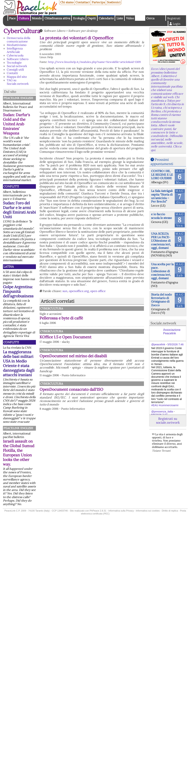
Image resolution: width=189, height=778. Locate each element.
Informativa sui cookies (148, 510)
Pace (12, 18)
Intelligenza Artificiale (15, 50)
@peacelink (158, 344)
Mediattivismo (16, 45)
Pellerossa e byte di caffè (61, 318)
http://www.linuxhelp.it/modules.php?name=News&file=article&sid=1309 (94, 62)
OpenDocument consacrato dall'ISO (71, 389)
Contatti (12, 73)
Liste (119, 18)
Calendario (106, 18)
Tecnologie (14, 62)
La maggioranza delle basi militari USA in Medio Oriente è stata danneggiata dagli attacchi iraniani (18, 363)
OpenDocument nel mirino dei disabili (73, 355)
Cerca (150, 18)
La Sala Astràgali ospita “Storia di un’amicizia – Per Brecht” (162, 196)
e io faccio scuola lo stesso (161, 215)
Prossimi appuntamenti (162, 161)
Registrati (173, 18)
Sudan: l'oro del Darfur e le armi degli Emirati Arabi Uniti (19, 210)
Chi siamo (67, 2)
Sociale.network (163, 323)
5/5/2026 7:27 (159, 414)
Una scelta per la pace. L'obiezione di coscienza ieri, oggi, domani (162, 271)
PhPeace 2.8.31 (98, 510)
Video (130, 18)
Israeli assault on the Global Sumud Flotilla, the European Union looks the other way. (18, 453)
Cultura (24, 18)
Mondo (37, 18)
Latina (8, 266)
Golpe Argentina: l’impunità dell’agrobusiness (18, 291)
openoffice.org (79, 291)
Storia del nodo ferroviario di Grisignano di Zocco (161, 300)
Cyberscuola (15, 55)
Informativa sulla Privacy (121, 510)
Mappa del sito (17, 76)
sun (64, 291)
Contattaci (82, 2)
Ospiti (91, 18)
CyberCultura (21, 31)
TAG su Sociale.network (18, 81)
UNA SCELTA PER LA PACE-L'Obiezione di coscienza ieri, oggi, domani (161, 241)
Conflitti (11, 186)
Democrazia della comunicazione (18, 39)
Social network (17, 66)
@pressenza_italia (162, 411)
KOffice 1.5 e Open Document (65, 337)
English (140, 18)
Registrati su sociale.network (168, 420)
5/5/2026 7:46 (175, 344)
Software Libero (17, 59)
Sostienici (114, 2)
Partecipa (98, 2)
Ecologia (79, 18)
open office (98, 291)
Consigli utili (15, 69)
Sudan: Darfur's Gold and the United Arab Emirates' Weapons (16, 124)
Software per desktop (82, 31)
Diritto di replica (170, 510)
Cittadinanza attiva (57, 18)
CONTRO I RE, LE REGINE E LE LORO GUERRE (162, 174)
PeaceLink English (18, 98)
